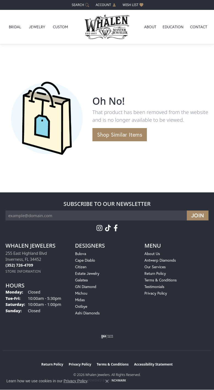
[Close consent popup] (107, 381)
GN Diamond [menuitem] (85, 286)
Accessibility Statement (153, 364)
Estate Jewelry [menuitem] (87, 273)
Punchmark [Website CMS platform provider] (117, 380)
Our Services (155, 266)
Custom (60, 26)
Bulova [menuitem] (80, 253)
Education (173, 26)
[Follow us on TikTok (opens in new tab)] (108, 228)
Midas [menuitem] (80, 299)
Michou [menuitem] (81, 293)
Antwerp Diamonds (160, 260)
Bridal (15, 26)
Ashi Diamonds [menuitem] (87, 313)
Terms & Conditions (160, 280)
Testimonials (154, 286)
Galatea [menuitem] (81, 280)
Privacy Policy (155, 293)
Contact (198, 26)
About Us (152, 253)
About (150, 26)
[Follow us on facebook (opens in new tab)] (116, 228)
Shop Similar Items (119, 134)
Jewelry (37, 26)
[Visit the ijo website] (107, 336)
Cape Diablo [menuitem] (85, 260)
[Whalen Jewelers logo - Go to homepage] (107, 27)
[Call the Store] (19, 265)
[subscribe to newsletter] (197, 215)
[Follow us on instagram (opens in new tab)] (99, 228)
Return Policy (155, 273)
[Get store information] (23, 271)
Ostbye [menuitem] (81, 306)
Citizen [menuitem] (80, 266)
